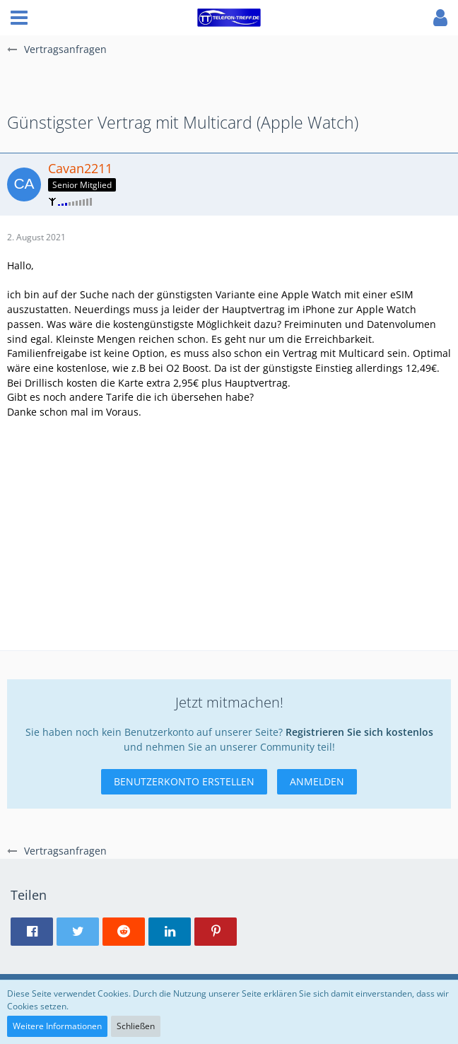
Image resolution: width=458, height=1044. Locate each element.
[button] (19, 17)
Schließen (136, 1026)
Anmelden (317, 781)
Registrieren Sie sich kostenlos (359, 732)
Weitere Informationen (57, 1026)
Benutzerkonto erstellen (184, 781)
